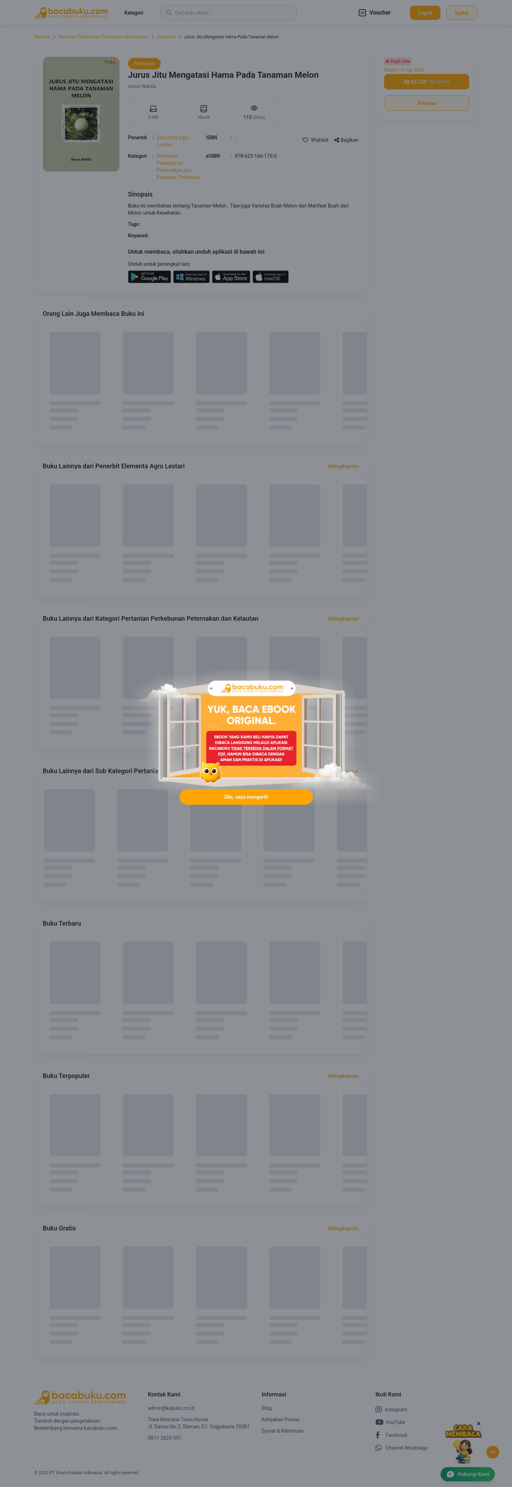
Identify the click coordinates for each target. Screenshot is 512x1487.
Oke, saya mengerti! (246, 797)
